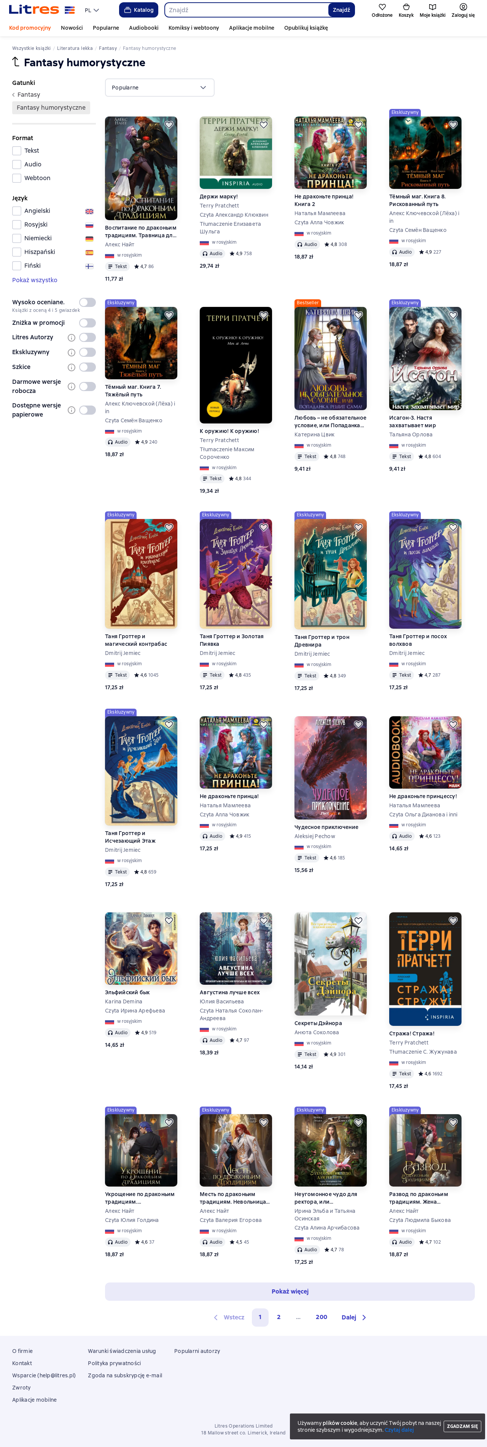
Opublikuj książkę (306, 27)
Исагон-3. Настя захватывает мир (412, 421)
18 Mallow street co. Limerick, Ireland (243, 1433)
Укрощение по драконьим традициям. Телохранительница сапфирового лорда (140, 1198)
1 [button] (260, 1317)
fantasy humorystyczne (51, 108)
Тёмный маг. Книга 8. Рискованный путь (417, 200)
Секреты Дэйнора (318, 1023)
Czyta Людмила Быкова (420, 1220)
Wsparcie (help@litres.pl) (44, 1375)
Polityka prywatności (114, 1363)
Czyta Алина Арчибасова (327, 1227)
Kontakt (22, 1363)
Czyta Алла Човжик (319, 222)
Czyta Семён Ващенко (418, 230)
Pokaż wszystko (34, 280)
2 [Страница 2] (279, 1317)
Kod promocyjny (30, 27)
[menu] (93, 10)
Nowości (72, 27)
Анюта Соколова (316, 1032)
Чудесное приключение (326, 827)
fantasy (26, 95)
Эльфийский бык (127, 992)
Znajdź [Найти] (341, 9)
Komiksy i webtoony (194, 27)
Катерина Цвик (314, 434)
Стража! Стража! (411, 1033)
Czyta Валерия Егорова (231, 1220)
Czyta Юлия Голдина (132, 1220)
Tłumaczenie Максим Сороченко (227, 453)
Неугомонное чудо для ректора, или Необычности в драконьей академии (330, 1198)
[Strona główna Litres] (42, 10)
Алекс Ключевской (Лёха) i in (424, 217)
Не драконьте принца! (229, 796)
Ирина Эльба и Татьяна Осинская (324, 1214)
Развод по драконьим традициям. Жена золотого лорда (418, 1198)
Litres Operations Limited (244, 1426)
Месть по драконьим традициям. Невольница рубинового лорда (233, 1198)
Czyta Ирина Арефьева (135, 1010)
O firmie (22, 1351)
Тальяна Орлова (411, 434)
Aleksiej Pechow (314, 836)
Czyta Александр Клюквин (234, 214)
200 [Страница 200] (321, 1317)
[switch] (87, 302)
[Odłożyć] (169, 125)
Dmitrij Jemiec (123, 653)
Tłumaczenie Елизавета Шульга (230, 227)
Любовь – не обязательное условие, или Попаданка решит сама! (330, 421)
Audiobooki (144, 27)
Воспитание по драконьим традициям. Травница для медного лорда (141, 231)
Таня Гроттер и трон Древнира (321, 641)
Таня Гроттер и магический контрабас (136, 640)
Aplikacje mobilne (251, 27)
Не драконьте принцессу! (423, 796)
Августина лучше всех (230, 992)
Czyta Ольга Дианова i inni (423, 814)
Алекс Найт (120, 244)
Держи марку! (219, 196)
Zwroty (21, 1387)
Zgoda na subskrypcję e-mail (125, 1375)
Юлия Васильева (222, 1001)
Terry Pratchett (219, 205)
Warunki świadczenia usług (122, 1351)
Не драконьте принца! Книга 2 (323, 200)
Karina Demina (123, 1001)
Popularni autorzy (197, 1351)
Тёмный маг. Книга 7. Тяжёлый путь (133, 390)
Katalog (138, 9)
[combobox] (246, 10)
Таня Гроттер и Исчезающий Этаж (130, 837)
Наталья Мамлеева (319, 213)
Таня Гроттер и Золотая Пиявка (232, 640)
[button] (355, 1317)
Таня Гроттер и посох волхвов (418, 640)
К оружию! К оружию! (229, 431)
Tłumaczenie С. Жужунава (423, 1051)
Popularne (106, 27)
